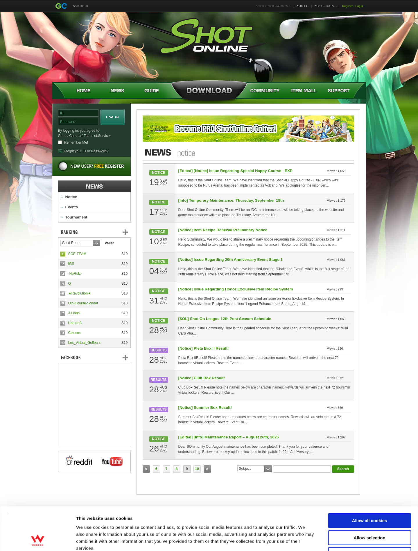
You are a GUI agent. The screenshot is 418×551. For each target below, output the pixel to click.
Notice (71, 197)
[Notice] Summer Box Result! (205, 407)
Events (71, 207)
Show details (304, 539)
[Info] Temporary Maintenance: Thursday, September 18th (231, 200)
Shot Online (81, 6)
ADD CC (302, 6)
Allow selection (369, 497)
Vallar (109, 243)
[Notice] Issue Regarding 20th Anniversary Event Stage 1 (230, 259)
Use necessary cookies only (369, 514)
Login (359, 6)
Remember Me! (76, 142)
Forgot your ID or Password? (86, 151)
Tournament (76, 217)
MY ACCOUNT (325, 6)
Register (347, 6)
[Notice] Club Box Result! (201, 378)
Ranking (98, 232)
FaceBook (94, 357)
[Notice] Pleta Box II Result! (203, 348)
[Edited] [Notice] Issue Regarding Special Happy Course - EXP (235, 171)
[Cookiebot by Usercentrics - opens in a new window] (37, 539)
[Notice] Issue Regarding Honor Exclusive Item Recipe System (235, 289)
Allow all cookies (369, 480)
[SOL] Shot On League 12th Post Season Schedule (224, 319)
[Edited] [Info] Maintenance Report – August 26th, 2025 (228, 437)
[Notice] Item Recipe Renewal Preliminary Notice (223, 230)
